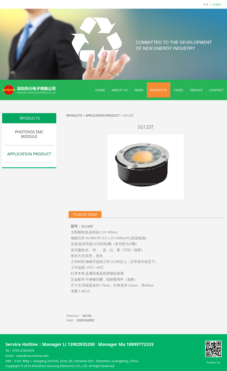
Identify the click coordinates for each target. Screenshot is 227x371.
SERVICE (196, 90)
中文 (206, 4)
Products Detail (85, 214)
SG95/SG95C (86, 320)
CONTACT (216, 90)
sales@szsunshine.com (32, 356)
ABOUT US (119, 90)
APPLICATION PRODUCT (29, 153)
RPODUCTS (158, 90)
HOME (100, 90)
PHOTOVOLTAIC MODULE (29, 134)
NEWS (138, 90)
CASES (178, 90)
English (217, 4)
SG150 (87, 316)
